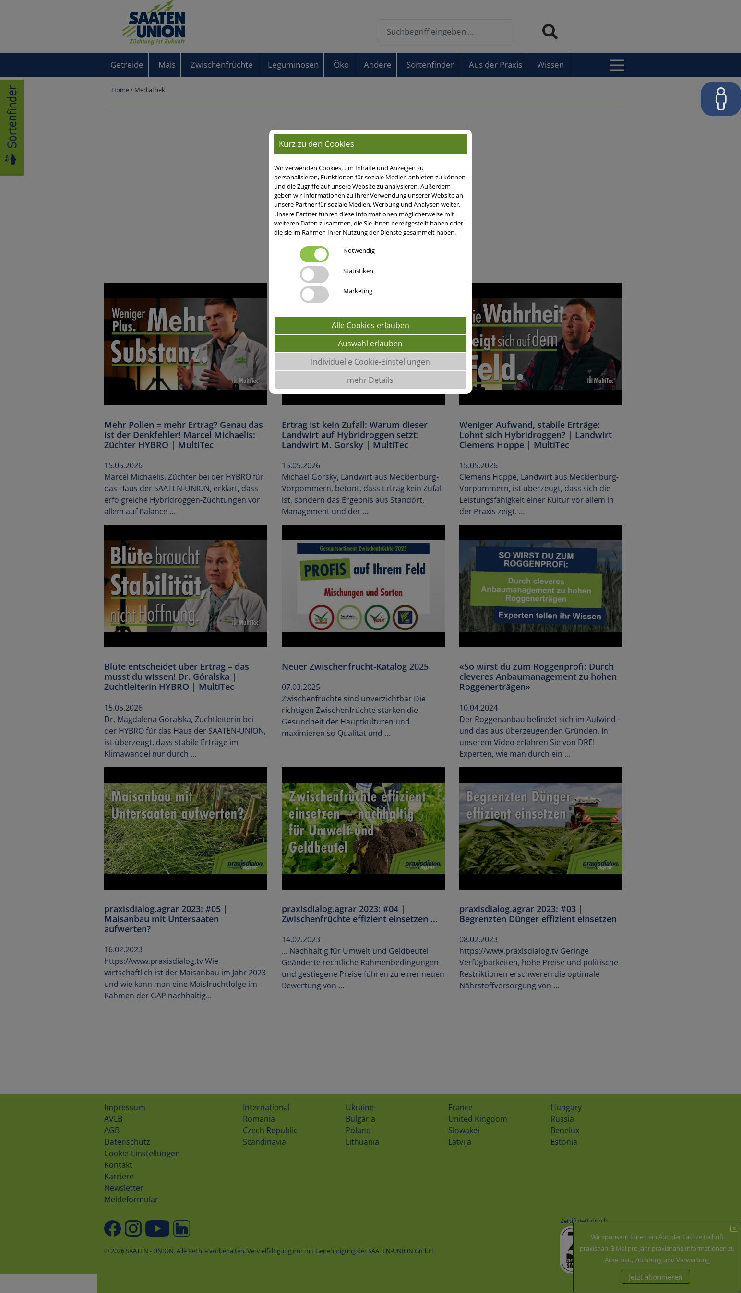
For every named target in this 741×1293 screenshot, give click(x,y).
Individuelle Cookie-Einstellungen (370, 361)
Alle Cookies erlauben (370, 325)
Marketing (357, 290)
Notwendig (359, 250)
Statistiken (358, 270)
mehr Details (370, 380)
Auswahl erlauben (370, 343)
